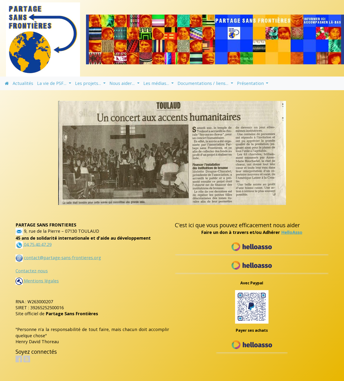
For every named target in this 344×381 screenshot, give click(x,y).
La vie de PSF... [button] (52, 83)
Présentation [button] (251, 83)
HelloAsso (291, 232)
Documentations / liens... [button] (203, 83)
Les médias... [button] (156, 83)
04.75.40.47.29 (37, 244)
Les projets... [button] (88, 83)
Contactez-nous (32, 271)
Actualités (23, 83)
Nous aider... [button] (122, 83)
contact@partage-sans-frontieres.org (62, 257)
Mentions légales (37, 281)
